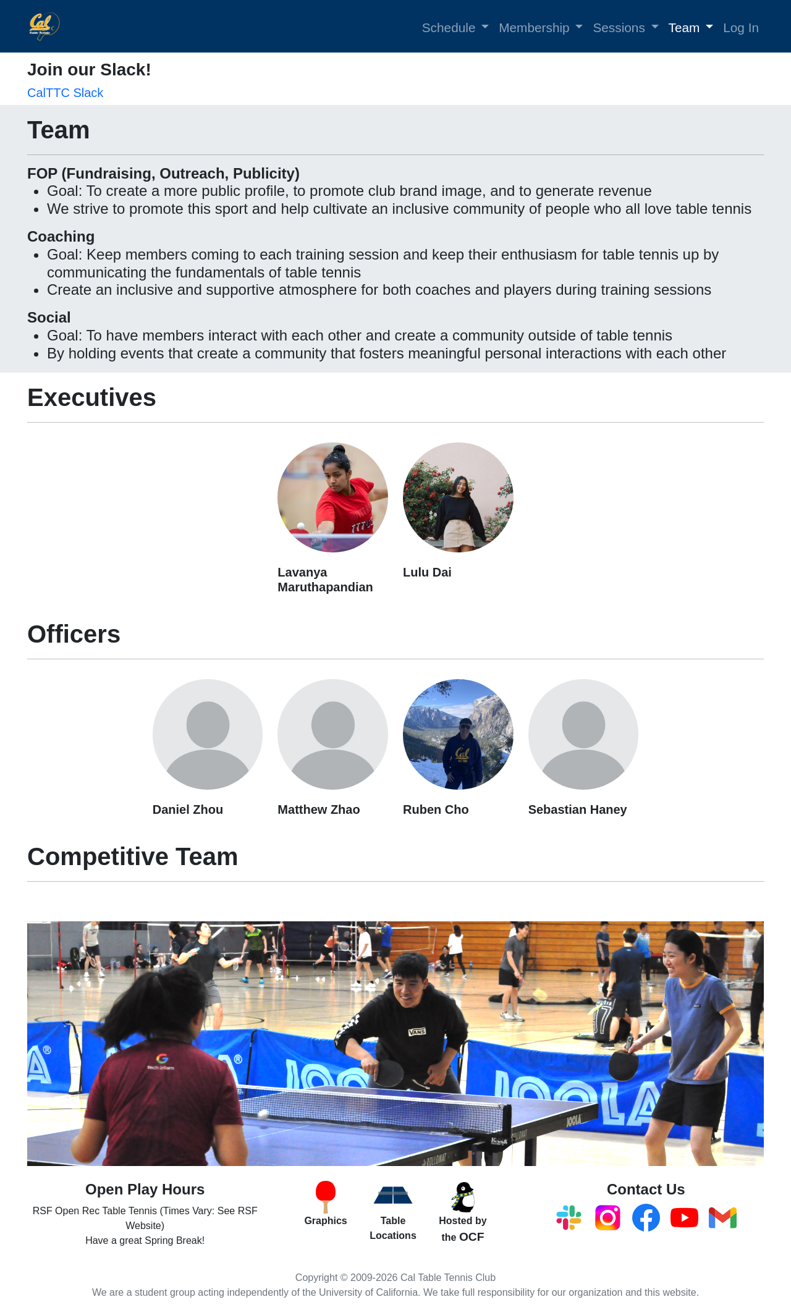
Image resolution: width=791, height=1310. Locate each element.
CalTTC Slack (65, 92)
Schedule (449, 27)
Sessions (619, 27)
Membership (534, 27)
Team (684, 27)
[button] (486, 26)
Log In (741, 27)
